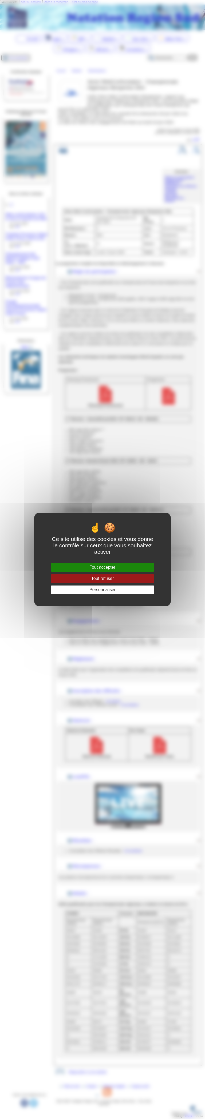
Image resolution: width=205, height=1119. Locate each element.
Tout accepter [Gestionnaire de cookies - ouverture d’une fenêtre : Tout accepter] (102, 567)
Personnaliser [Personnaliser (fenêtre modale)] (102, 589)
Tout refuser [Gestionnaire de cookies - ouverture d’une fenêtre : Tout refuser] (102, 578)
